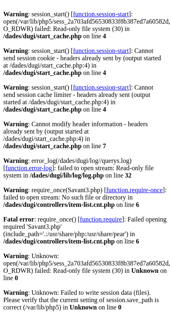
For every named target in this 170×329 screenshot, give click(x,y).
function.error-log (28, 167)
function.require (101, 219)
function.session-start (101, 14)
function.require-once (134, 189)
